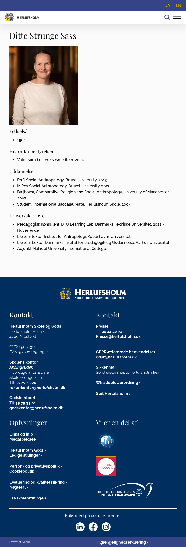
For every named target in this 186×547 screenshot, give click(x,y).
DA (167, 5)
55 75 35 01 (26, 403)
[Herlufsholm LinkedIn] (80, 526)
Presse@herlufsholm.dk (118, 336)
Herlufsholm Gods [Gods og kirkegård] (26, 450)
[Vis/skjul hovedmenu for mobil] (177, 17)
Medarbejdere (22, 439)
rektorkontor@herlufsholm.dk (37, 387)
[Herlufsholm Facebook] (93, 526)
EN (178, 5)
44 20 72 (114, 331)
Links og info (21, 434)
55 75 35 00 (26, 382)
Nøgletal (17, 487)
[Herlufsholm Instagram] (106, 526)
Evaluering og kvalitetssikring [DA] (37, 482)
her (156, 372)
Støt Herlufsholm (112, 393)
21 (104, 331)
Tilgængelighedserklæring (121, 542)
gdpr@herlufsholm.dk (116, 357)
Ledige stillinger (24, 455)
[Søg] (167, 17)
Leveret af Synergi (19, 542)
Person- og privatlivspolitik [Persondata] (34, 466)
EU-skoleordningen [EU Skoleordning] (27, 498)
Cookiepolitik (21, 471)
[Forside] (22, 17)
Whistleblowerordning (117, 382)
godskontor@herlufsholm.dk (36, 408)
